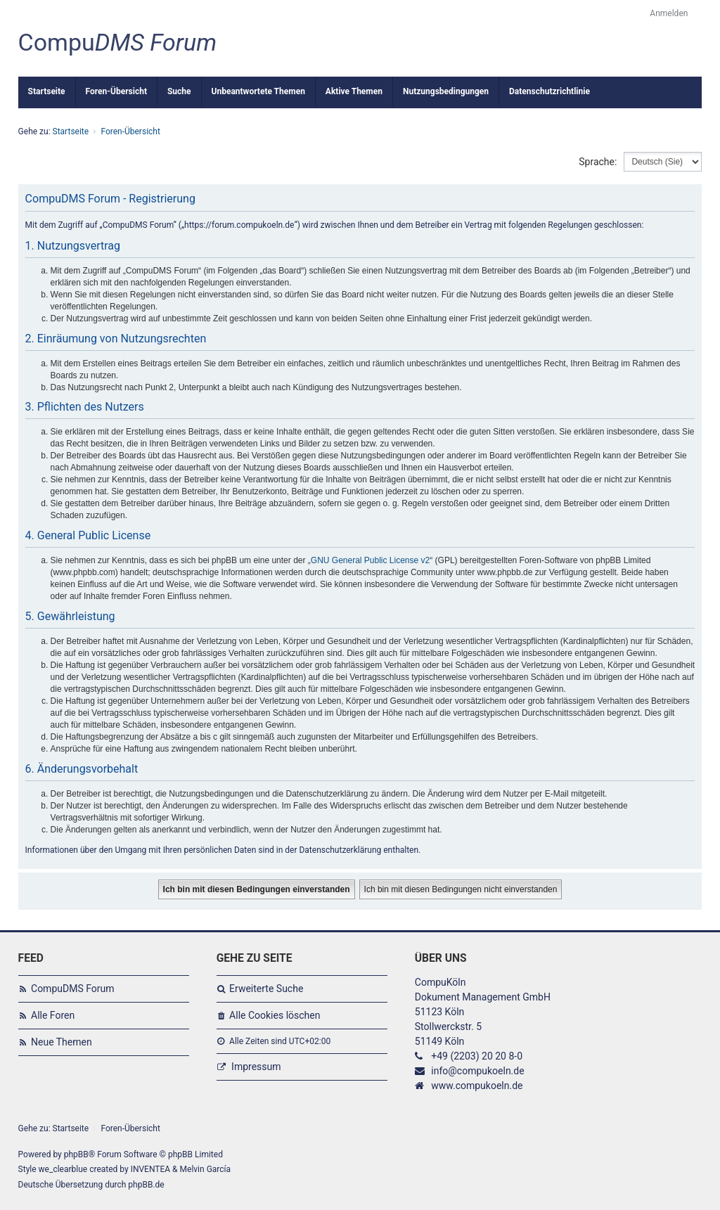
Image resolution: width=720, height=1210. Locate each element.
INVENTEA (150, 1169)
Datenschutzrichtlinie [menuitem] (549, 91)
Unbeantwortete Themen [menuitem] (258, 91)
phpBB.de (146, 1185)
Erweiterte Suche (266, 988)
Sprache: (598, 161)
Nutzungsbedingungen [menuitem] (446, 91)
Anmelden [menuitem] (669, 13)
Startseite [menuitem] (46, 91)
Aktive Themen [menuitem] (354, 91)
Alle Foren (53, 1015)
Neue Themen (61, 1042)
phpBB (76, 1154)
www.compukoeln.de (476, 1085)
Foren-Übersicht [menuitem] (116, 91)
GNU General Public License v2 (370, 560)
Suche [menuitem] (179, 91)
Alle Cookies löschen (274, 1015)
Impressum (256, 1066)
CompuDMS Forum (72, 988)
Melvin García (205, 1169)
